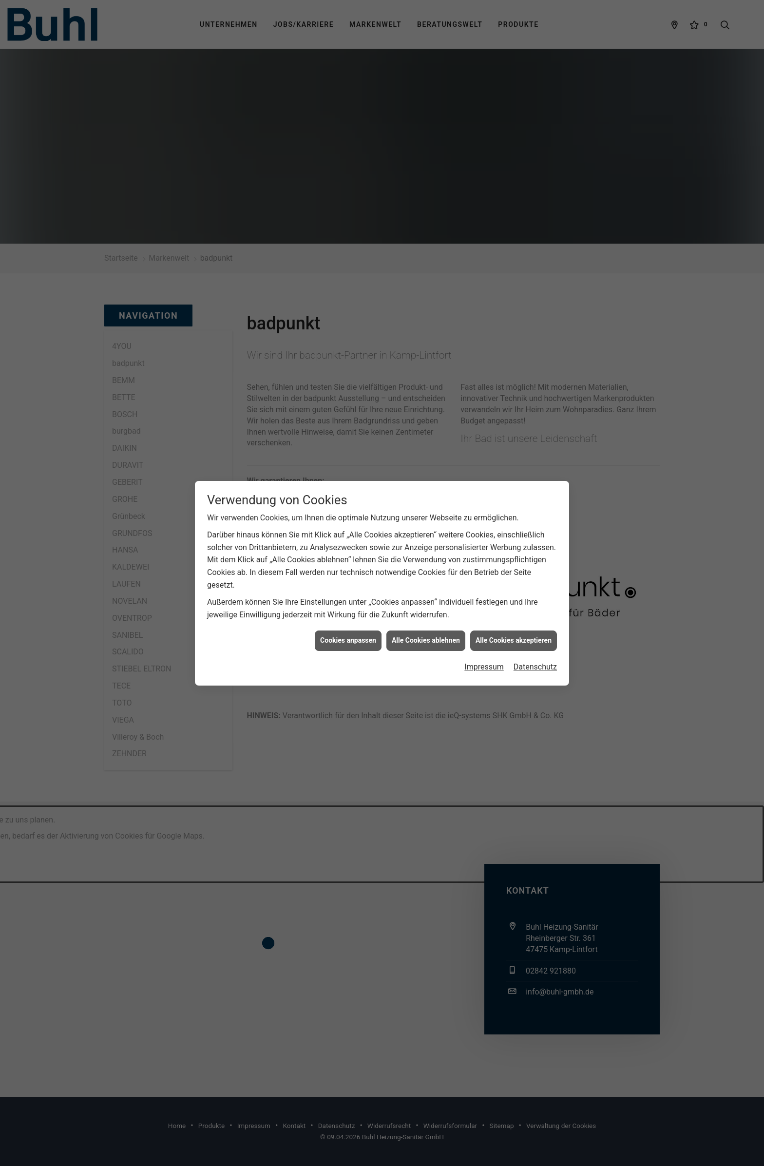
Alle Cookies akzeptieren (514, 629)
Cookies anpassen (348, 629)
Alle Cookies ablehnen (426, 629)
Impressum (484, 656)
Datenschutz (535, 656)
